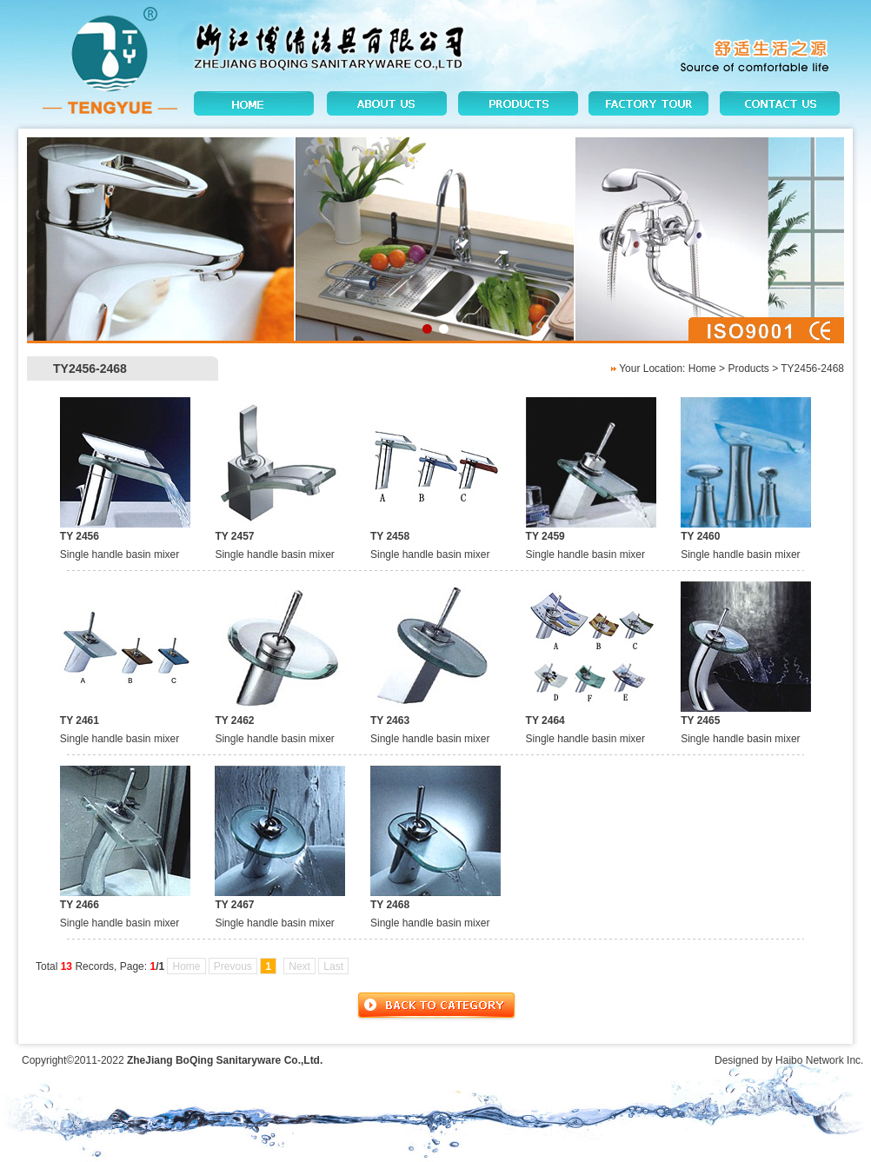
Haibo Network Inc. (819, 1060)
